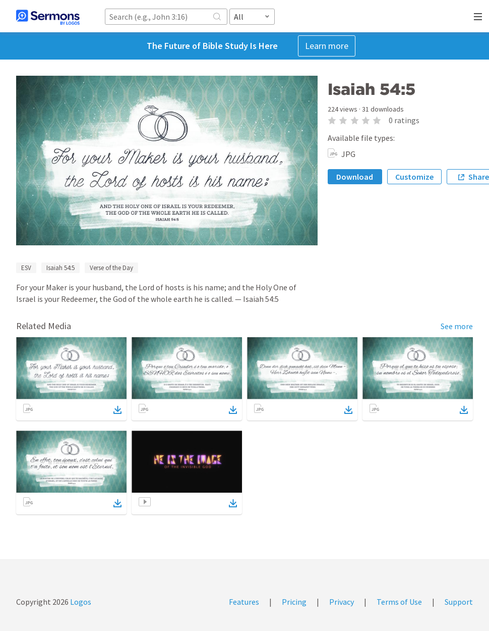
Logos (80, 602)
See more (457, 326)
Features (244, 602)
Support (459, 602)
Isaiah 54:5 (60, 268)
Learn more (326, 45)
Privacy (341, 602)
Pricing (294, 602)
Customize (414, 177)
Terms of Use (399, 602)
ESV (26, 268)
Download (354, 177)
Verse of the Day (111, 268)
